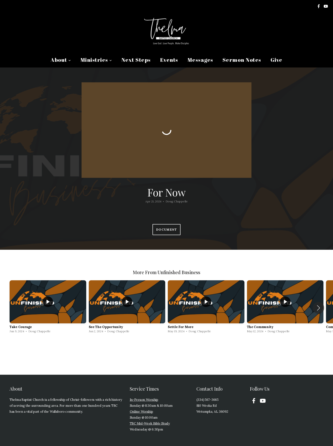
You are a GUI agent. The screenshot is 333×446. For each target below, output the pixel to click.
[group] (48, 307)
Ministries (96, 59)
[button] (318, 308)
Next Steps (136, 59)
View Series (166, 347)
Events (169, 59)
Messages (200, 59)
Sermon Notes (242, 59)
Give (276, 59)
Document (166, 229)
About (61, 59)
